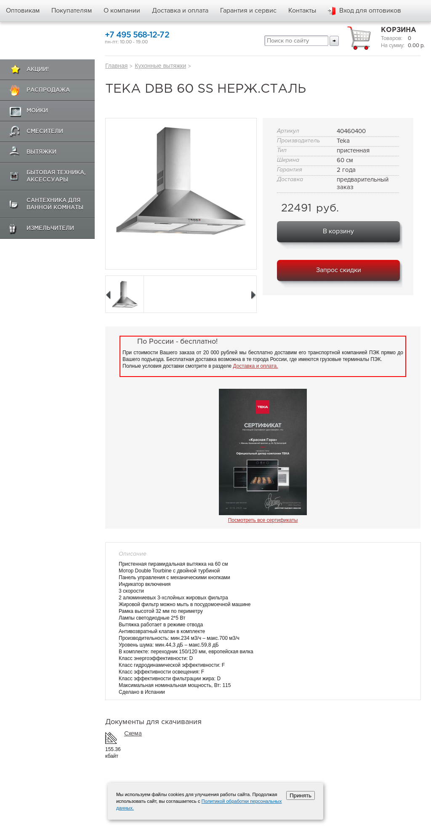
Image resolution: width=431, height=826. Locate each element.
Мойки (37, 111)
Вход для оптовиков (370, 10)
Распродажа (48, 90)
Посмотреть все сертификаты (263, 520)
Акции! (38, 69)
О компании (122, 10)
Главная (116, 66)
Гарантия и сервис (248, 10)
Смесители (45, 131)
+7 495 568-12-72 (137, 35)
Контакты (302, 10)
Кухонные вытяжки (160, 66)
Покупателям (71, 10)
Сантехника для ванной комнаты (55, 204)
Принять (300, 795)
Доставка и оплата (180, 10)
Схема (133, 733)
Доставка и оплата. (255, 366)
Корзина (398, 30)
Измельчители (50, 228)
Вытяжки (41, 152)
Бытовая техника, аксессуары (56, 176)
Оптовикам (23, 10)
